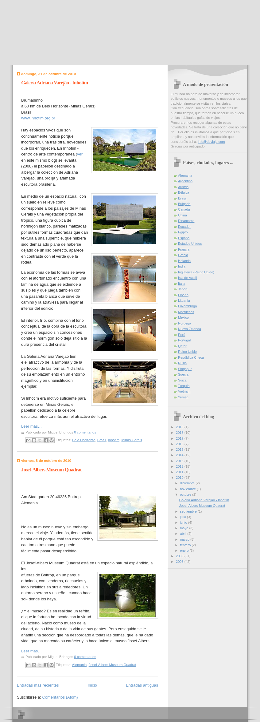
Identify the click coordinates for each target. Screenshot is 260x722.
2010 (180, 477)
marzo (185, 539)
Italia (181, 283)
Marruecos (186, 312)
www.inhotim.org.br (38, 118)
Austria (183, 187)
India (181, 266)
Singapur (185, 369)
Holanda (184, 261)
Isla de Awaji (187, 278)
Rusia (182, 363)
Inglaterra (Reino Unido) (196, 272)
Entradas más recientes (38, 685)
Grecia (183, 255)
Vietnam (184, 391)
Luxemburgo (187, 306)
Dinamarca (186, 221)
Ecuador (184, 226)
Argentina (185, 181)
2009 (180, 556)
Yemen (183, 397)
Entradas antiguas (142, 685)
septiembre (189, 511)
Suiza (182, 380)
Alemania (79, 665)
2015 (180, 449)
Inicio (92, 685)
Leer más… (31, 426)
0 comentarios (85, 432)
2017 (180, 438)
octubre (186, 494)
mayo (184, 528)
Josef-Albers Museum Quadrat (51, 470)
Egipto (183, 232)
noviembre (188, 489)
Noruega (184, 323)
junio (184, 522)
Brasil (101, 440)
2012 (180, 466)
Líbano (183, 295)
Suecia (183, 374)
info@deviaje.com (211, 141)
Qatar (182, 346)
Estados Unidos (190, 243)
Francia (183, 249)
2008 (180, 561)
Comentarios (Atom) (60, 697)
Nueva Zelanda (189, 329)
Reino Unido (187, 351)
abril (183, 533)
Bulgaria (184, 204)
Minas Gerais (131, 440)
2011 (180, 472)
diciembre (188, 483)
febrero (186, 545)
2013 (180, 461)
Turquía (184, 386)
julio (183, 517)
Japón (182, 289)
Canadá (184, 209)
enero (184, 550)
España (183, 238)
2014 (180, 455)
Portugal (184, 340)
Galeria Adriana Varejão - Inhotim (54, 83)
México (183, 317)
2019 (180, 427)
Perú (181, 335)
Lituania (184, 300)
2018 (180, 432)
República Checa (191, 357)
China (182, 215)
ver (80, 154)
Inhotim (114, 440)
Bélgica (183, 192)
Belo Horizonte (83, 440)
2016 (180, 444)
